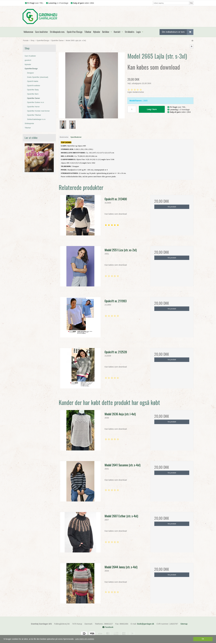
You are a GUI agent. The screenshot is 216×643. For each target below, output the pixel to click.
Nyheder (28, 64)
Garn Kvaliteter (30, 56)
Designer (30, 73)
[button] (191, 46)
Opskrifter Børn (33, 94)
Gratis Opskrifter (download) (37, 77)
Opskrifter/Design (31, 69)
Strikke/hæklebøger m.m (36, 119)
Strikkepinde (29, 123)
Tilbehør (28, 128)
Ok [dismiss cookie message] (203, 639)
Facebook (108, 627)
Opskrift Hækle (32, 81)
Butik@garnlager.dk (145, 624)
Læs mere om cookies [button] (84, 639)
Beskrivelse (64, 137)
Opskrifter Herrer (33, 107)
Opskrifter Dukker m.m (35, 102)
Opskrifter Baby (33, 90)
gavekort (28, 60)
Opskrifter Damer (33, 98)
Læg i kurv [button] (152, 109)
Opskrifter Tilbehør (34, 115)
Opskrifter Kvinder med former (38, 111)
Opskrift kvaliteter (33, 86)
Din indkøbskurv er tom (177, 32)
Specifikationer (76, 137)
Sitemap (183, 624)
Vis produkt (172, 207)
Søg (191, 3)
